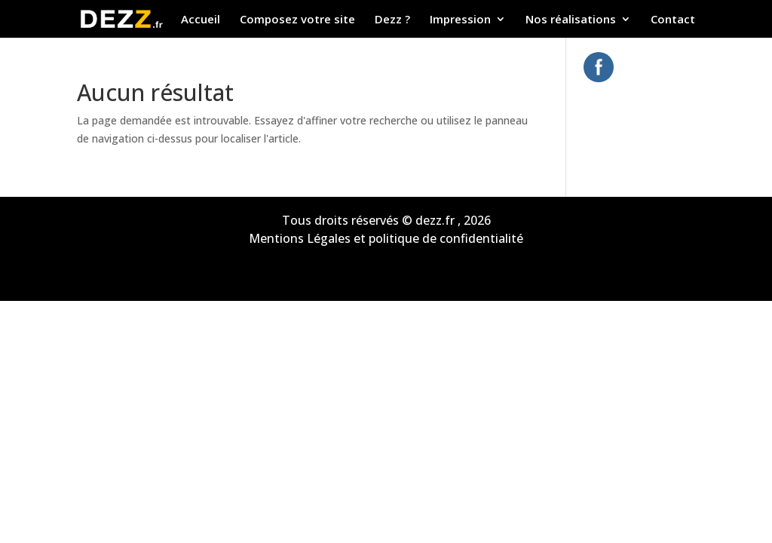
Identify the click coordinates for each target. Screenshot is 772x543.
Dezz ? (392, 20)
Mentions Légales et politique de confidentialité (386, 238)
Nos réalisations (570, 20)
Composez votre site (297, 20)
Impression (460, 20)
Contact (673, 20)
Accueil (200, 20)
